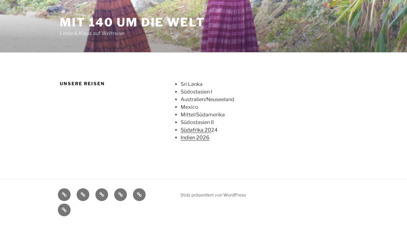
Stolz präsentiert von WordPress (213, 195)
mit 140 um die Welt (132, 22)
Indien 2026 (195, 138)
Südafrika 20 (196, 130)
